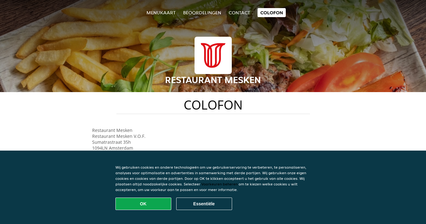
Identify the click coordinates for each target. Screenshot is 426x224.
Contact (239, 12)
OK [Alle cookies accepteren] (143, 203)
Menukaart (161, 12)
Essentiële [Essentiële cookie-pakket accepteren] (204, 203)
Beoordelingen (202, 12)
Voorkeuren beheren (219, 184)
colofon (271, 12)
